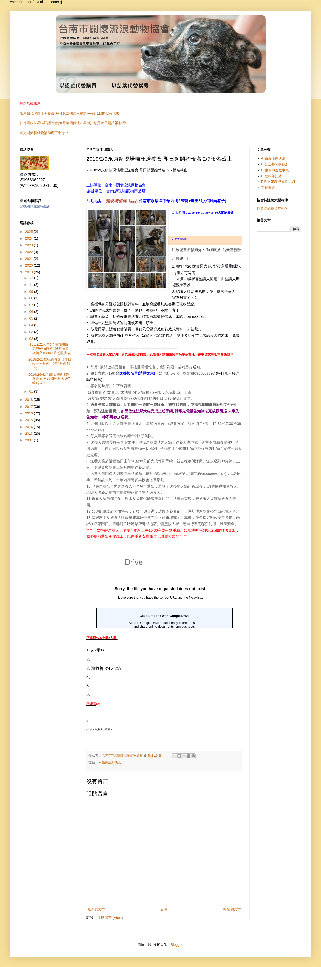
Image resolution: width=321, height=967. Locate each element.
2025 (29, 232)
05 (31, 318)
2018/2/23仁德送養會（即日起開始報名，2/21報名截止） (49, 363)
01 (31, 391)
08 (31, 298)
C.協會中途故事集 (275, 170)
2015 (29, 420)
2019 (29, 272)
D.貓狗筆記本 (271, 176)
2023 (29, 245)
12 (31, 278)
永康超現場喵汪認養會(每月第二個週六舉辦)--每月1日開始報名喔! (70, 113)
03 (31, 332)
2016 (29, 413)
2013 (29, 433)
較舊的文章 (232, 909)
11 (31, 285)
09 (31, 292)
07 (31, 305)
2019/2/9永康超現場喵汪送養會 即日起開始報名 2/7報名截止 (49, 379)
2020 (29, 265)
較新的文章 (96, 909)
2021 (29, 259)
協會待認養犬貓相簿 (272, 208)
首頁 (164, 909)
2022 (29, 252)
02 (31, 339)
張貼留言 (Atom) (110, 918)
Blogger (176, 945)
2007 (29, 440)
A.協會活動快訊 (110, 762)
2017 (29, 407)
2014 (29, 427)
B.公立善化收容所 (275, 164)
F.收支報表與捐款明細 (278, 182)
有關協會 (268, 188)
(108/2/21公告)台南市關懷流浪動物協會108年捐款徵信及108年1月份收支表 (49, 348)
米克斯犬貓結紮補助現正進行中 (44, 133)
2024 (29, 238)
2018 (29, 400)
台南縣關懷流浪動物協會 (35, 206)
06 (31, 312)
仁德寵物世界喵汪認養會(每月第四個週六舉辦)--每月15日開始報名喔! (73, 123)
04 (31, 325)
